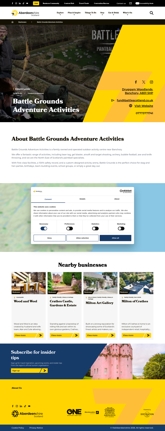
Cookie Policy (18, 428)
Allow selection (82, 238)
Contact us (121, 3)
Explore (60, 13)
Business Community (51, 3)
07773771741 (144, 113)
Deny (49, 238)
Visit (36, 3)
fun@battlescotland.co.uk (135, 100)
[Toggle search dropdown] (151, 13)
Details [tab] (82, 199)
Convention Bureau (101, 3)
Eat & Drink (113, 13)
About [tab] (116, 199)
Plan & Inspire (74, 13)
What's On (127, 13)
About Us (17, 388)
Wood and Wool (25, 301)
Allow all (115, 238)
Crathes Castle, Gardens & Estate (63, 303)
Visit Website (144, 105)
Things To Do (90, 13)
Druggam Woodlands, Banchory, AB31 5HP (137, 91)
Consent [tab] (48, 199)
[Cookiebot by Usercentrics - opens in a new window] (121, 191)
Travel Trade (84, 3)
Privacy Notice (36, 428)
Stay (102, 13)
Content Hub (69, 3)
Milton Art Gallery (99, 303)
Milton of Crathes (135, 301)
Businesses (22, 22)
